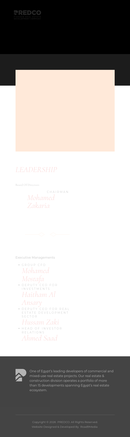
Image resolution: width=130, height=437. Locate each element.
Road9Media (89, 427)
